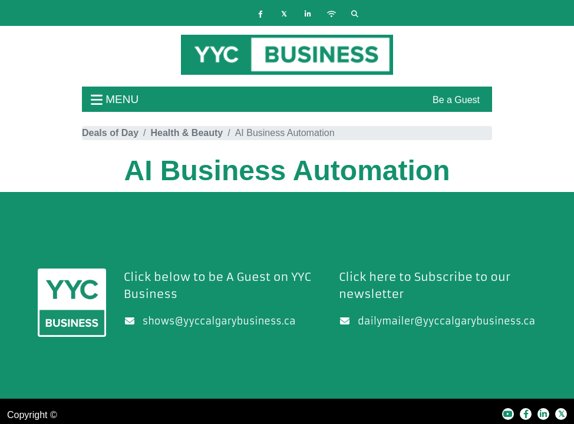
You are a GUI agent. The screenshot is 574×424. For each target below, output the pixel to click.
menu (114, 99)
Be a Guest (456, 100)
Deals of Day (110, 133)
